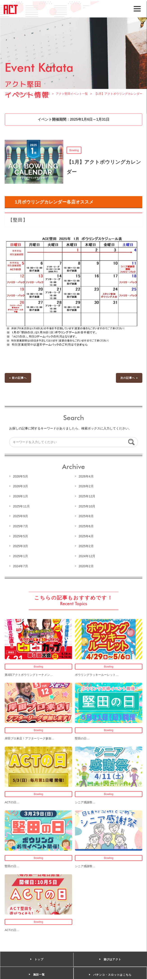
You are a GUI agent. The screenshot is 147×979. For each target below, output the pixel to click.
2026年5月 (20, 476)
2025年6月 (86, 526)
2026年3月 (20, 486)
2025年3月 (20, 546)
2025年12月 (87, 496)
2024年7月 (20, 566)
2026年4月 (86, 476)
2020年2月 (86, 566)
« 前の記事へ (18, 378)
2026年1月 (20, 496)
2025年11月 (21, 506)
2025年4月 (86, 536)
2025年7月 (20, 526)
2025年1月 (20, 556)
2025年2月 (86, 546)
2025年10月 (87, 506)
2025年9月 (20, 516)
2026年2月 (86, 486)
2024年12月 (87, 556)
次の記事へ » (129, 378)
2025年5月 (20, 536)
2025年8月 (86, 516)
